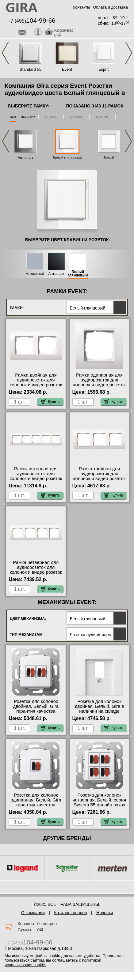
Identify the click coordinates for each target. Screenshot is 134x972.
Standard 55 (30, 69)
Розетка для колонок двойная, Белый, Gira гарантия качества (36, 706)
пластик (28, 116)
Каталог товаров (70, 912)
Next (128, 53)
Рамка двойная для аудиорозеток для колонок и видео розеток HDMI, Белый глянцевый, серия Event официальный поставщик (36, 387)
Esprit (103, 69)
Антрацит (25, 157)
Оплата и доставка (110, 7)
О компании (33, 912)
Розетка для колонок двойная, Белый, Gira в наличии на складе (99, 706)
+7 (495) (32, 21)
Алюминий (35, 274)
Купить (50, 401)
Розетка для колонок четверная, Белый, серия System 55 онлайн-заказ (99, 800)
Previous (5, 53)
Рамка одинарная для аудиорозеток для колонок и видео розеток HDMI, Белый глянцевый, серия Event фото (99, 385)
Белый (109, 157)
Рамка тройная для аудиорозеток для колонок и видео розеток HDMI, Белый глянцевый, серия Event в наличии (99, 478)
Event (67, 69)
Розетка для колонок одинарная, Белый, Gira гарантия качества (35, 800)
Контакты (81, 7)
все (13, 116)
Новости (104, 912)
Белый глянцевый (67, 157)
